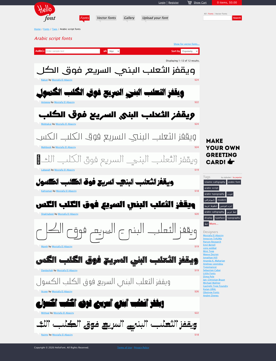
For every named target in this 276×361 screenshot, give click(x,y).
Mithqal (45, 313)
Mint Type (208, 251)
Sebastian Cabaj (212, 270)
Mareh (44, 246)
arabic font (234, 182)
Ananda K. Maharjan (214, 261)
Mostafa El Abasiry (62, 80)
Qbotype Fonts (211, 292)
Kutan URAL (209, 289)
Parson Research (212, 242)
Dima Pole (208, 276)
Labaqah (45, 170)
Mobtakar (46, 124)
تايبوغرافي (210, 200)
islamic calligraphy (215, 182)
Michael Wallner (211, 283)
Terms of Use (124, 347)
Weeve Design (210, 254)
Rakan (44, 80)
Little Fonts (209, 273)
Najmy (44, 335)
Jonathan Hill (210, 257)
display (208, 218)
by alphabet (226, 177)
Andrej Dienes (211, 295)
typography (233, 218)
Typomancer (210, 267)
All (205, 13)
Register (173, 3)
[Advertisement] (222, 80)
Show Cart (200, 3)
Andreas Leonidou (213, 264)
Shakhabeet (47, 214)
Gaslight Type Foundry (215, 286)
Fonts (84, 17)
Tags (54, 29)
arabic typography (214, 194)
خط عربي (231, 212)
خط (206, 224)
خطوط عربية (211, 206)
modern (222, 200)
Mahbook (46, 147)
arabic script (211, 188)
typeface (220, 218)
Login (162, 3)
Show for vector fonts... (187, 44)
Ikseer (44, 291)
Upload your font (155, 17)
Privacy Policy (141, 347)
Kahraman (46, 191)
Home (37, 29)
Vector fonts (106, 17)
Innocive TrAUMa (212, 238)
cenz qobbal (210, 248)
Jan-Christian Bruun (214, 280)
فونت (230, 194)
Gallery (129, 17)
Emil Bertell (209, 245)
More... (213, 224)
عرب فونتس (226, 206)
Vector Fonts (221, 13)
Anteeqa (45, 102)
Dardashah (47, 270)
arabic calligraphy (214, 212)
